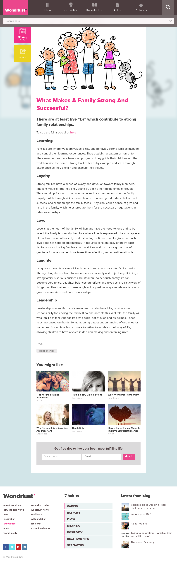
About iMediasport (41, 528)
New (5, 514)
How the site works (13, 509)
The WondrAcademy (142, 542)
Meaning (73, 525)
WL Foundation (38, 519)
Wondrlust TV (10, 533)
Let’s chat (36, 523)
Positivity (75, 532)
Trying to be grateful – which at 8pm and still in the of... (151, 534)
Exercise (73, 512)
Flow (71, 519)
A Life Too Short (140, 523)
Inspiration (9, 519)
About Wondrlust (12, 505)
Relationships (47, 350)
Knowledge (9, 523)
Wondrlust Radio (40, 505)
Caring (72, 506)
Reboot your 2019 (141, 514)
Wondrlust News (40, 509)
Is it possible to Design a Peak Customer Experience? (148, 506)
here (73, 132)
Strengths (75, 545)
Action (6, 528)
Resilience (36, 514)
